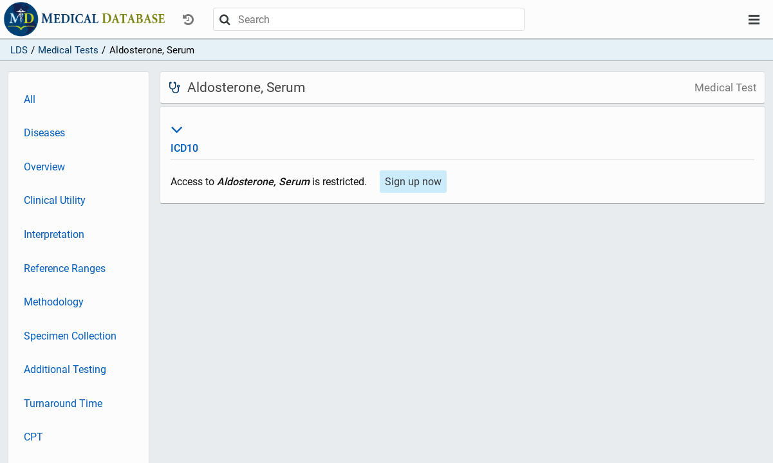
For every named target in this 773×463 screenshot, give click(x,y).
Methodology (54, 302)
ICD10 (462, 137)
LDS (19, 50)
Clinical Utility (55, 200)
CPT (33, 437)
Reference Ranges (65, 268)
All (29, 99)
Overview (44, 167)
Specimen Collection (70, 336)
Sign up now (413, 182)
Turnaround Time (63, 403)
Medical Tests (68, 50)
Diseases (44, 133)
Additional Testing (65, 369)
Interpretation (54, 234)
